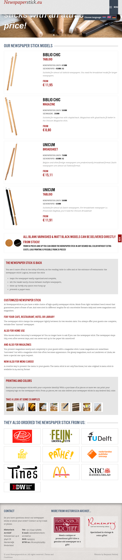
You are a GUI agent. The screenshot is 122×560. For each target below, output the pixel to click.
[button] (113, 7)
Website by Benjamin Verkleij (106, 554)
